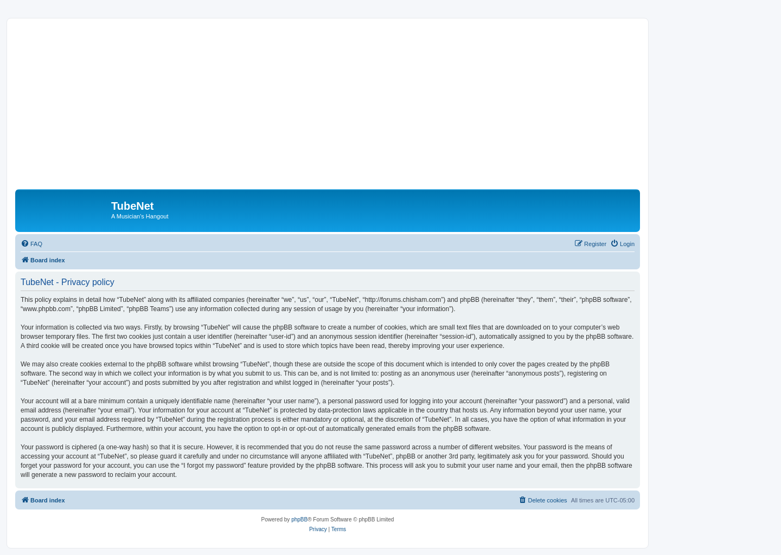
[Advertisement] (327, 108)
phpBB (299, 519)
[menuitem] (31, 243)
